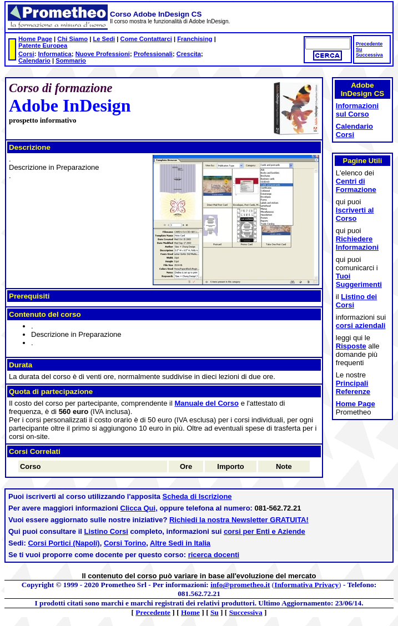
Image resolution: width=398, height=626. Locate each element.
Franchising (194, 39)
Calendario (34, 60)
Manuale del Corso (206, 403)
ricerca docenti (214, 555)
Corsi (26, 54)
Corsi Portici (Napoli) (63, 543)
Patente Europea (42, 45)
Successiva (369, 55)
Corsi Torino (125, 543)
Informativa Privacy (306, 584)
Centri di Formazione (356, 185)
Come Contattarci (146, 39)
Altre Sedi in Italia (180, 543)
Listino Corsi (106, 531)
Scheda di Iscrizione (197, 496)
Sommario (71, 60)
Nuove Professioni (102, 54)
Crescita (189, 54)
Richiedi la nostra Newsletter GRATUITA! (239, 520)
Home (190, 612)
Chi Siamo (72, 39)
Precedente (369, 44)
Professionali (153, 54)
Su (359, 49)
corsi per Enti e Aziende (264, 531)
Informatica (54, 54)
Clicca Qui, (139, 508)
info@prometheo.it (240, 584)
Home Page (35, 39)
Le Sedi (104, 39)
